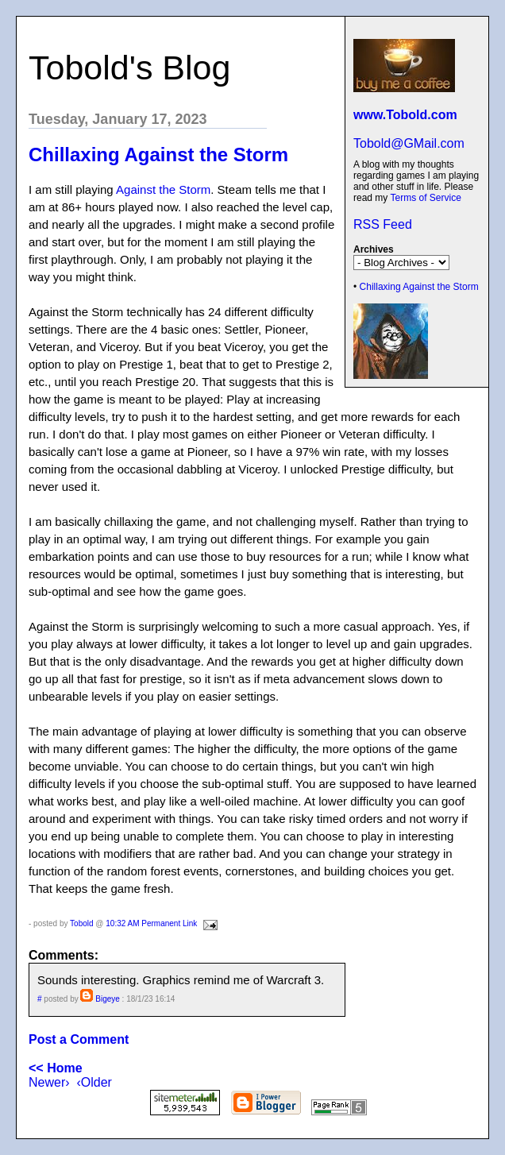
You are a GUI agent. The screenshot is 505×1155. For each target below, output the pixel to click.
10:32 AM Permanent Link (151, 923)
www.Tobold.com (405, 115)
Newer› (49, 1082)
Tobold (81, 923)
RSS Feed (382, 224)
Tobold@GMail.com (409, 143)
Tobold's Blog (129, 67)
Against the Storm (163, 189)
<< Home (56, 1068)
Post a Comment (79, 1039)
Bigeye (107, 999)
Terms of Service (425, 197)
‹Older (93, 1082)
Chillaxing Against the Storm (419, 286)
